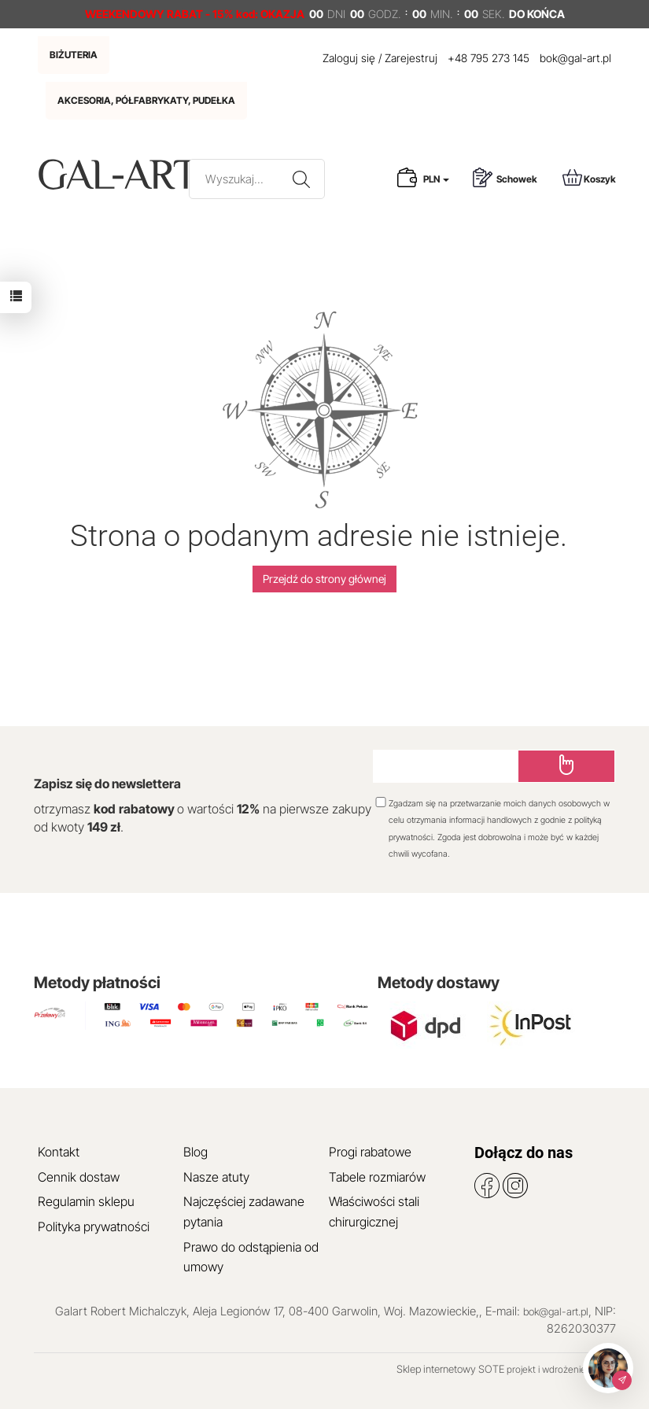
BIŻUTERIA (74, 55)
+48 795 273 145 (488, 58)
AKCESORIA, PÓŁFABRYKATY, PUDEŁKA (146, 100)
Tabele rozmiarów (377, 1177)
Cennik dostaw (79, 1177)
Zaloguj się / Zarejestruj (380, 58)
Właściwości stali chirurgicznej (374, 1211)
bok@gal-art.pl (575, 58)
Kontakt (58, 1152)
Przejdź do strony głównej (324, 578)
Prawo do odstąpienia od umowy (251, 1257)
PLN (436, 179)
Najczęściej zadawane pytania (243, 1211)
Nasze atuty (216, 1177)
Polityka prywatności (93, 1226)
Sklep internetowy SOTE (450, 1369)
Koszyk (589, 177)
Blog (195, 1152)
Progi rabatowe (370, 1152)
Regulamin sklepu (86, 1201)
